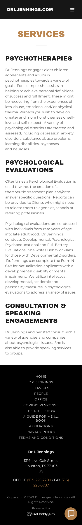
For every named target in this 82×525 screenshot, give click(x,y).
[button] (72, 9)
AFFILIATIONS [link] (41, 426)
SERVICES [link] (41, 388)
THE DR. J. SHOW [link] (41, 411)
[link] (30, 10)
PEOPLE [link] (41, 394)
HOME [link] (41, 376)
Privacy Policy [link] (41, 432)
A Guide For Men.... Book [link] (41, 418)
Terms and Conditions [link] (41, 438)
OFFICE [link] (41, 399)
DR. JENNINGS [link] (41, 382)
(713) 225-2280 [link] (39, 480)
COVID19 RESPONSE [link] (41, 405)
